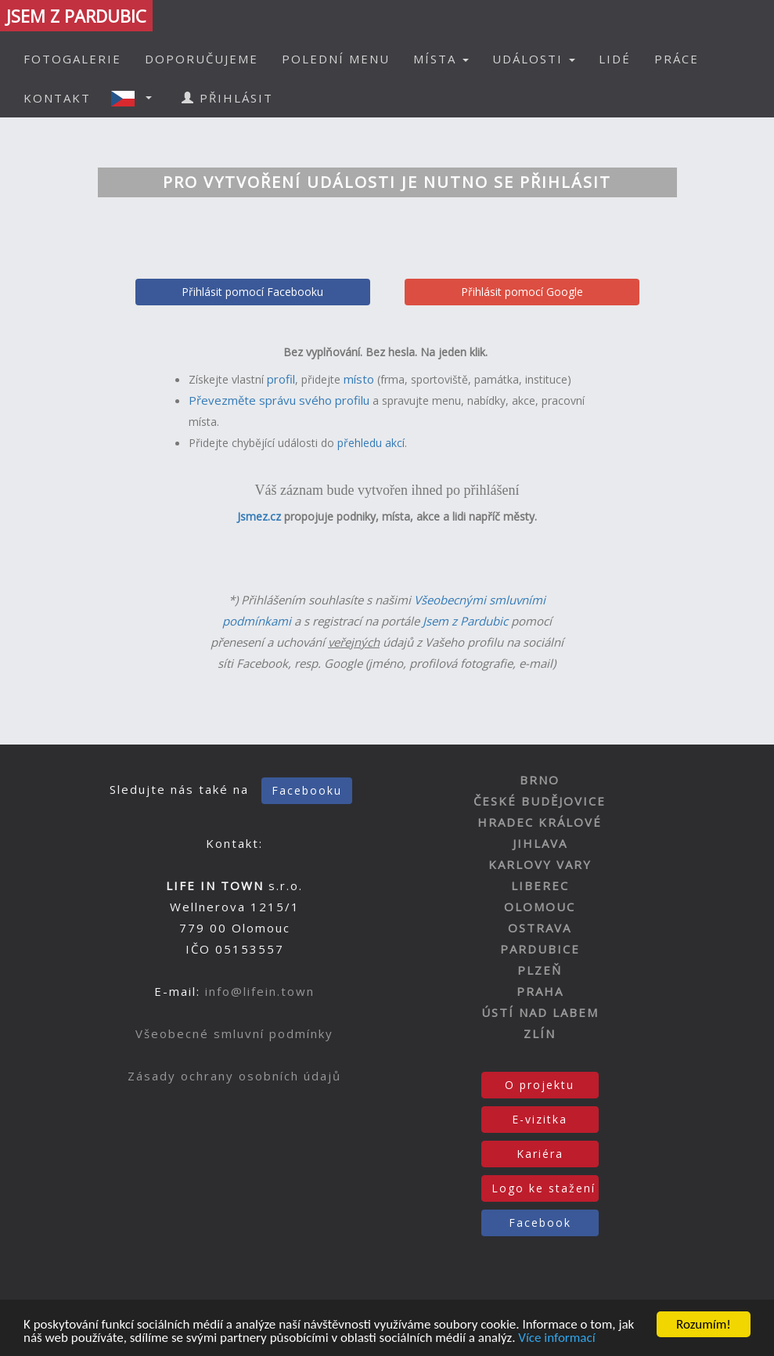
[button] (136, 97)
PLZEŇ (539, 970)
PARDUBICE (540, 949)
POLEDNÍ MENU (336, 59)
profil (281, 379)
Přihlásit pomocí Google (522, 291)
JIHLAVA (540, 843)
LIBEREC (540, 885)
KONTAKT (57, 98)
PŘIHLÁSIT (227, 98)
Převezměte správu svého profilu (279, 400)
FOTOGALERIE (72, 59)
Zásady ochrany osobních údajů (234, 1076)
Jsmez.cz (259, 516)
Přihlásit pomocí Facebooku (252, 291)
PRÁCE (676, 59)
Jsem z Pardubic (465, 621)
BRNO (540, 780)
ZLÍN (540, 1033)
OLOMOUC (539, 906)
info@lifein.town (260, 991)
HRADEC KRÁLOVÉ (539, 822)
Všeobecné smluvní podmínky (234, 1033)
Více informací (556, 1338)
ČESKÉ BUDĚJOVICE (539, 801)
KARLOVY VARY (540, 864)
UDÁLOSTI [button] (533, 59)
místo (359, 379)
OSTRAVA (539, 928)
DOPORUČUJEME (201, 59)
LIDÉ (615, 59)
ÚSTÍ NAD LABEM (540, 1012)
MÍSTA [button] (441, 59)
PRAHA (540, 991)
